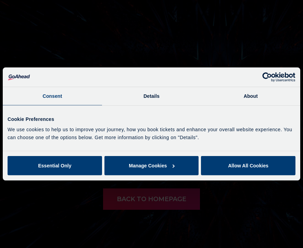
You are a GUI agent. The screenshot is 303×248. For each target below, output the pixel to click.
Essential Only (54, 165)
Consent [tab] (52, 96)
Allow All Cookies (248, 165)
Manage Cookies (152, 165)
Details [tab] (152, 96)
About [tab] (251, 96)
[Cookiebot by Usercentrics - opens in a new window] (265, 77)
